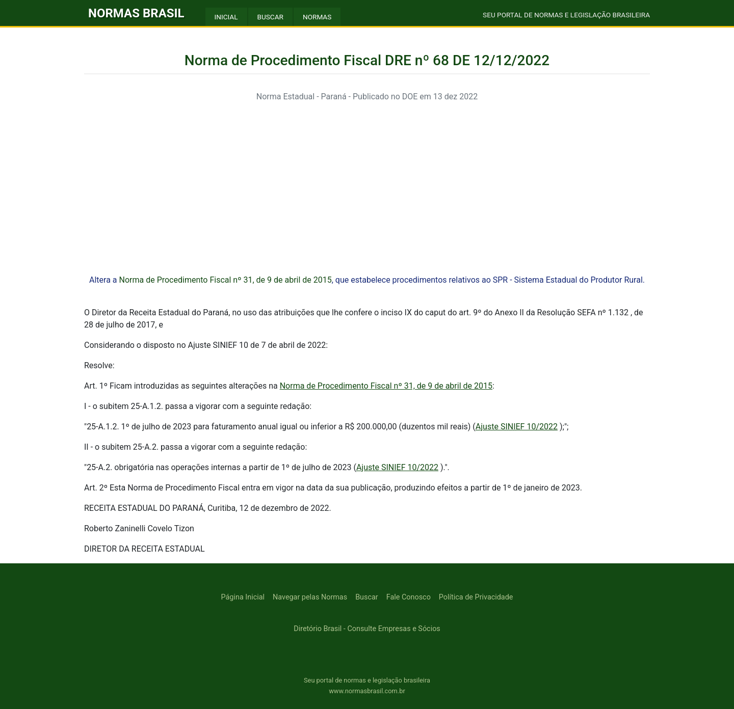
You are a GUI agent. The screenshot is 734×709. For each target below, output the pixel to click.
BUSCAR (270, 17)
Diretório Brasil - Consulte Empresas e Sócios (367, 628)
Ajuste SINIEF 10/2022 (517, 426)
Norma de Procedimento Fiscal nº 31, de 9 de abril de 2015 (225, 280)
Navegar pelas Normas (310, 597)
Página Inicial (243, 597)
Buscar (366, 597)
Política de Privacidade (476, 597)
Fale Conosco (408, 597)
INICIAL (226, 17)
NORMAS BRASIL (136, 13)
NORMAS (317, 17)
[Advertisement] (367, 182)
